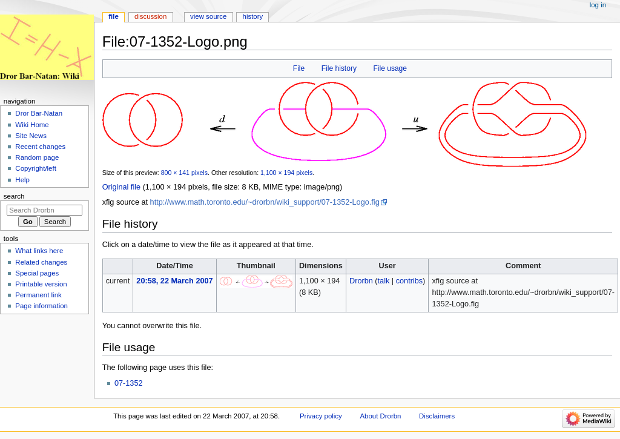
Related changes (41, 262)
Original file (121, 187)
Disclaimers (437, 416)
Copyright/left (35, 168)
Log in (598, 4)
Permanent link (38, 295)
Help (22, 179)
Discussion (150, 16)
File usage (390, 68)
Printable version (41, 284)
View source (208, 16)
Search (14, 196)
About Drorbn (380, 416)
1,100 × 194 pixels (286, 172)
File (299, 68)
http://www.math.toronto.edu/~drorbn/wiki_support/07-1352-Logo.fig (265, 202)
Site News (31, 135)
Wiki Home (31, 124)
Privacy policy (321, 416)
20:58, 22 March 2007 (174, 281)
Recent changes (40, 146)
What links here (39, 250)
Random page (37, 157)
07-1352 (128, 383)
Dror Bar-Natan (38, 113)
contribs (409, 281)
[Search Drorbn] (44, 210)
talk (384, 281)
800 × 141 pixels (184, 172)
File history (339, 68)
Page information (41, 305)
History (253, 16)
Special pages (37, 273)
